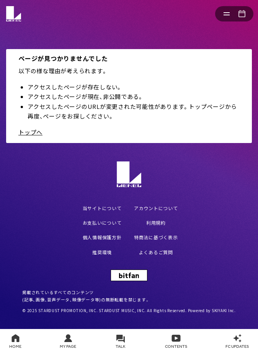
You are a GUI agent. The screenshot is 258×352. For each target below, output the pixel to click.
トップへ (30, 132)
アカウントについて (156, 208)
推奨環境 (102, 252)
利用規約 (156, 222)
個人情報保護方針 (102, 237)
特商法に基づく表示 (156, 237)
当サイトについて (102, 208)
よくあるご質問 (156, 252)
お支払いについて (102, 222)
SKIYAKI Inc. (224, 310)
